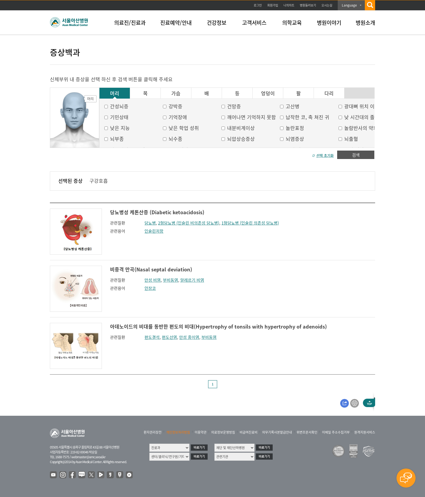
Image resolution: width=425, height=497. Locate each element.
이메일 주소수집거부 (336, 432)
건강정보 (216, 23)
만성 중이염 (189, 337)
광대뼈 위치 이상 (361, 106)
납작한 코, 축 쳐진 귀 (307, 117)
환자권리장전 (153, 432)
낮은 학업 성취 (184, 128)
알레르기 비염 (192, 280)
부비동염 (170, 280)
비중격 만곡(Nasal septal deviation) (151, 269)
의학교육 (292, 23)
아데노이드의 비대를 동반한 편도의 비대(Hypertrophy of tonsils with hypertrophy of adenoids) (218, 326)
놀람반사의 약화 (361, 128)
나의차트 (289, 5)
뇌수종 (175, 138)
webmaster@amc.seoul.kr (88, 456)
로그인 (258, 5)
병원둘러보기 (308, 5)
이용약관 (201, 432)
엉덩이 (268, 93)
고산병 (293, 106)
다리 (329, 93)
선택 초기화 (325, 155)
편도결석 (152, 337)
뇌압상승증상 (241, 138)
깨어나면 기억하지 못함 (251, 117)
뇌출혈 (351, 138)
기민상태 (119, 117)
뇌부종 (117, 138)
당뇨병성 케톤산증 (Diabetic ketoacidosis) (157, 212)
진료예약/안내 (176, 23)
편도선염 (169, 337)
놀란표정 (295, 128)
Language (349, 5)
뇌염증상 (295, 138)
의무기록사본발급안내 (277, 432)
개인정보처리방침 (178, 432)
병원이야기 (329, 23)
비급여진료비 (248, 432)
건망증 (234, 106)
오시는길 (326, 5)
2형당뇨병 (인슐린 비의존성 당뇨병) (188, 223)
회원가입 (272, 5)
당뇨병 (150, 223)
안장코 (150, 288)
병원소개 (365, 23)
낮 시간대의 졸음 (361, 117)
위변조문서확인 (307, 432)
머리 (114, 93)
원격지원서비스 (364, 432)
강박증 (175, 106)
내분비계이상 (241, 128)
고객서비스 (254, 23)
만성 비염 (152, 280)
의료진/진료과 (130, 23)
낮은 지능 (120, 128)
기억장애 (178, 117)
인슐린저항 (153, 231)
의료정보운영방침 (223, 432)
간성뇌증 (119, 106)
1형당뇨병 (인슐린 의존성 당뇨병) (250, 223)
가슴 (176, 93)
